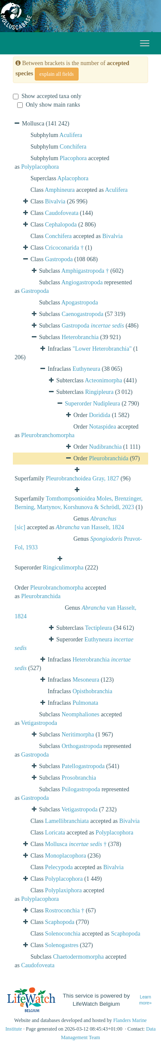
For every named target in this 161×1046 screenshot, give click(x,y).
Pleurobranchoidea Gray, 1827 (82, 478)
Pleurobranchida (108, 458)
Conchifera (73, 146)
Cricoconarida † (64, 247)
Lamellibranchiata (67, 821)
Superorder (79, 403)
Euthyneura (86, 369)
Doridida (99, 415)
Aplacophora (73, 178)
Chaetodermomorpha (78, 957)
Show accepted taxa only (47, 96)
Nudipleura (106, 403)
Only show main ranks (48, 104)
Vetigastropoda (39, 723)
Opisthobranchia (92, 691)
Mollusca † (75, 844)
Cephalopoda (61, 224)
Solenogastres (62, 945)
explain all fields (56, 74)
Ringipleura (99, 392)
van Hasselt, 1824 (90, 527)
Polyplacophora (40, 167)
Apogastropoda (79, 302)
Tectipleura (98, 628)
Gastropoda (59, 259)
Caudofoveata (62, 213)
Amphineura (60, 190)
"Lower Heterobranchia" (102, 349)
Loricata (55, 832)
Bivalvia (55, 201)
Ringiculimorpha (63, 567)
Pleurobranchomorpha (47, 435)
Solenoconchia (62, 933)
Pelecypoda (59, 867)
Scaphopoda (59, 922)
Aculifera (70, 135)
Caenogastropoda (82, 314)
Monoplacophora (65, 855)
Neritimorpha (78, 734)
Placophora (73, 158)
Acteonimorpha (103, 380)
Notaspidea (102, 426)
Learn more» (145, 1000)
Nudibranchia (105, 447)
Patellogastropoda (83, 766)
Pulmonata (85, 703)
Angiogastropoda (82, 282)
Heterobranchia (80, 337)
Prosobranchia (79, 778)
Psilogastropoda (81, 789)
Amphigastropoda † (85, 271)
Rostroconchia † (64, 910)
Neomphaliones (81, 714)
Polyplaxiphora (63, 890)
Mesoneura (86, 679)
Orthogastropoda (82, 746)
